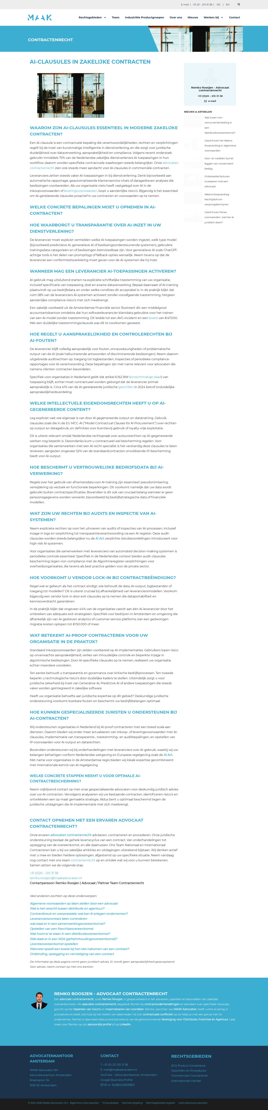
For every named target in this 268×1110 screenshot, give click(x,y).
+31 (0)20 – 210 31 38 (44, 873)
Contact (234, 17)
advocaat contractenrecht (77, 999)
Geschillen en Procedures (188, 1070)
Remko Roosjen (112, 999)
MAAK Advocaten (185, 1009)
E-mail (185, 4)
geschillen (126, 387)
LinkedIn (124, 1024)
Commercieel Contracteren (189, 1075)
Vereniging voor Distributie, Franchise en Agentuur (194, 1019)
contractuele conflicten (158, 1014)
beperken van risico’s (87, 1009)
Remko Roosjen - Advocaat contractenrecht (210, 89)
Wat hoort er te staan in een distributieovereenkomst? (70, 934)
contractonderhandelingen (161, 1004)
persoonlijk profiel (99, 1024)
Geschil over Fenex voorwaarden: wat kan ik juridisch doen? (219, 217)
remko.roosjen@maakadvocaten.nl (56, 878)
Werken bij (213, 17)
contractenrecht (83, 860)
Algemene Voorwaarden (84, 1102)
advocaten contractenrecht (71, 835)
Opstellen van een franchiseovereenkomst (61, 929)
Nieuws (193, 17)
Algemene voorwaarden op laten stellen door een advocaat (73, 903)
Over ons (176, 17)
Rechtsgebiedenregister (160, 1102)
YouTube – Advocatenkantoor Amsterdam (128, 1075)
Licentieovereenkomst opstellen (54, 944)
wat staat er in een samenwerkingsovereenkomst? (67, 924)
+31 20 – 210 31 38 (202, 4)
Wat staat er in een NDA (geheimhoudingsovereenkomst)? (73, 939)
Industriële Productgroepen (144, 17)
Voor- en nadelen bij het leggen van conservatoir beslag (219, 163)
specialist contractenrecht (99, 1004)
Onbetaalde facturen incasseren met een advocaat (217, 181)
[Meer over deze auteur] (210, 75)
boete (153, 318)
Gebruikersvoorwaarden (193, 1102)
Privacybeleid (111, 1102)
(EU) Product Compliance (188, 1065)
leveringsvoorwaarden (80, 191)
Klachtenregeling (132, 1102)
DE (218, 4)
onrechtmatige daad (145, 377)
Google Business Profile (116, 1080)
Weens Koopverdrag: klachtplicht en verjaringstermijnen (217, 199)
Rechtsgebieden (92, 17)
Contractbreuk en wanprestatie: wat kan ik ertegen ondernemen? (78, 914)
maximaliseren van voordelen (124, 1009)
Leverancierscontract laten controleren (58, 919)
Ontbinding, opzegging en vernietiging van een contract (72, 954)
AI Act (99, 538)
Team (115, 17)
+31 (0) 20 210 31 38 (115, 1064)
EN (227, 4)
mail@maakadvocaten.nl (120, 1069)
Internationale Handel (186, 1081)
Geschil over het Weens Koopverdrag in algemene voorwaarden (220, 145)
